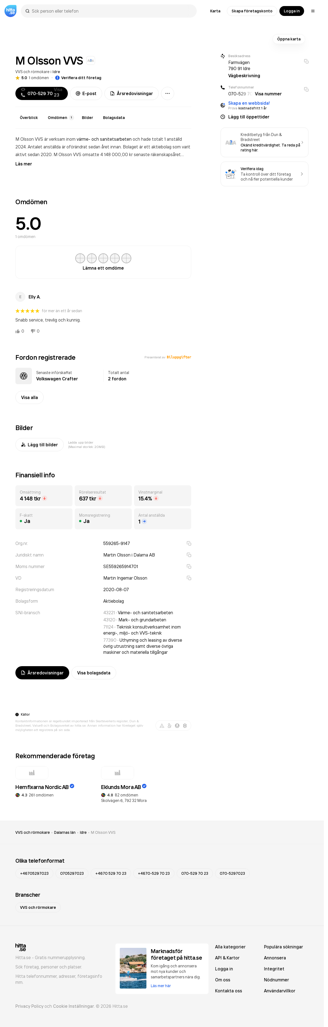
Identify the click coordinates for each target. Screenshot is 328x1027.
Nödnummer (276, 979)
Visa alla (29, 397)
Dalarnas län (65, 832)
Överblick (29, 117)
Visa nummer (268, 93)
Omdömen (61, 117)
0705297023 (72, 873)
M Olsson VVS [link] (103, 832)
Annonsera (275, 957)
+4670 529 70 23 (110, 873)
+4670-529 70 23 (154, 873)
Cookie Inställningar (73, 1006)
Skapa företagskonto (252, 11)
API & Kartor (227, 957)
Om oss (222, 979)
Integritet (274, 968)
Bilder (87, 117)
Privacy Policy (29, 1006)
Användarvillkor (279, 990)
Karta (215, 11)
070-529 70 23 (194, 873)
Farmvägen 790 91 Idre (239, 65)
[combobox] (111, 11)
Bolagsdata (114, 117)
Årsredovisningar (131, 93)
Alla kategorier (230, 947)
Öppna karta (289, 39)
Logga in (292, 11)
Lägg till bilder (39, 444)
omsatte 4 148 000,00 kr (108, 154)
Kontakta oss (228, 990)
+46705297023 (34, 873)
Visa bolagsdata (93, 673)
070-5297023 (232, 873)
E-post (86, 93)
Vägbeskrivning (244, 75)
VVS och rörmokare (32, 71)
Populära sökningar (283, 947)
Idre (56, 71)
